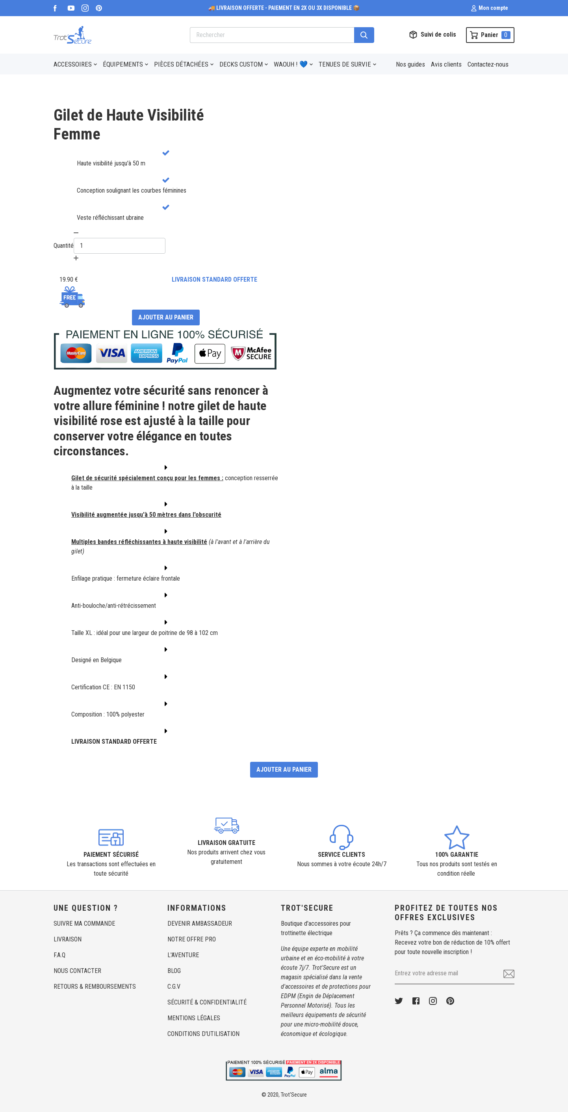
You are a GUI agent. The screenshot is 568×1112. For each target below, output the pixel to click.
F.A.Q (59, 955)
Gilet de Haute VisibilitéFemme (129, 124)
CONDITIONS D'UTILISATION (203, 1034)
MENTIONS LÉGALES (193, 1018)
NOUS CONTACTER (77, 971)
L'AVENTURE (183, 955)
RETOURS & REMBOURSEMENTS (95, 986)
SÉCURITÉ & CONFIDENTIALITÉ (207, 1002)
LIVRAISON (68, 939)
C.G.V (173, 986)
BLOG (174, 971)
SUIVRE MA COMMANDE (84, 923)
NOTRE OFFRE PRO (191, 939)
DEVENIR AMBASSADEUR (199, 923)
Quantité (64, 245)
